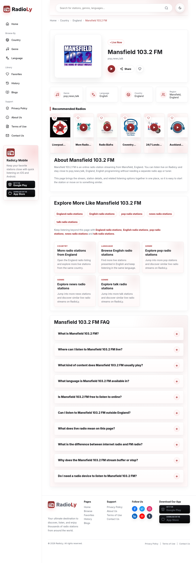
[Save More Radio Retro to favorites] (78, 118)
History (88, 519)
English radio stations (102, 213)
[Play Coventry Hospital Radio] (130, 127)
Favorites (89, 515)
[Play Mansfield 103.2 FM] (111, 69)
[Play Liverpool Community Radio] (60, 127)
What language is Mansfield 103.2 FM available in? (93, 381)
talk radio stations (67, 221)
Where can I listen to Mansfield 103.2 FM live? (90, 349)
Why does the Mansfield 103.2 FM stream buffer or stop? (98, 460)
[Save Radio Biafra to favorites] (101, 118)
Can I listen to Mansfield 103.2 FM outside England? (94, 412)
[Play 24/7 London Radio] (154, 127)
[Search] (166, 8)
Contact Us (113, 519)
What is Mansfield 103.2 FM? (78, 333)
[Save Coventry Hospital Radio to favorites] (125, 118)
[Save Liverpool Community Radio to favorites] (54, 118)
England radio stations (70, 213)
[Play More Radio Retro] (83, 127)
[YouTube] (142, 516)
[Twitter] (142, 508)
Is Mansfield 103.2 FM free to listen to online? (90, 397)
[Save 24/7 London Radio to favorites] (148, 118)
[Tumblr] (149, 516)
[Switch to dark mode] (180, 8)
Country (64, 20)
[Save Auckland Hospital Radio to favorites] (172, 118)
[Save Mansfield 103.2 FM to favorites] (140, 69)
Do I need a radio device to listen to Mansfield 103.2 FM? (97, 476)
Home (53, 20)
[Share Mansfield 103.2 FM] (125, 69)
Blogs (87, 523)
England (77, 20)
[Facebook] (134, 508)
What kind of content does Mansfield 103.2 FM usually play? (100, 365)
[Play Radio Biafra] (107, 127)
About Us (112, 511)
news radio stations (160, 213)
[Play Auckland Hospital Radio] (178, 127)
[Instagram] (149, 508)
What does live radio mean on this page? (86, 428)
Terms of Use (114, 515)
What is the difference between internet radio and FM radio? (100, 444)
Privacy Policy (115, 507)
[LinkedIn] (134, 516)
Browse (88, 511)
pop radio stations (131, 213)
